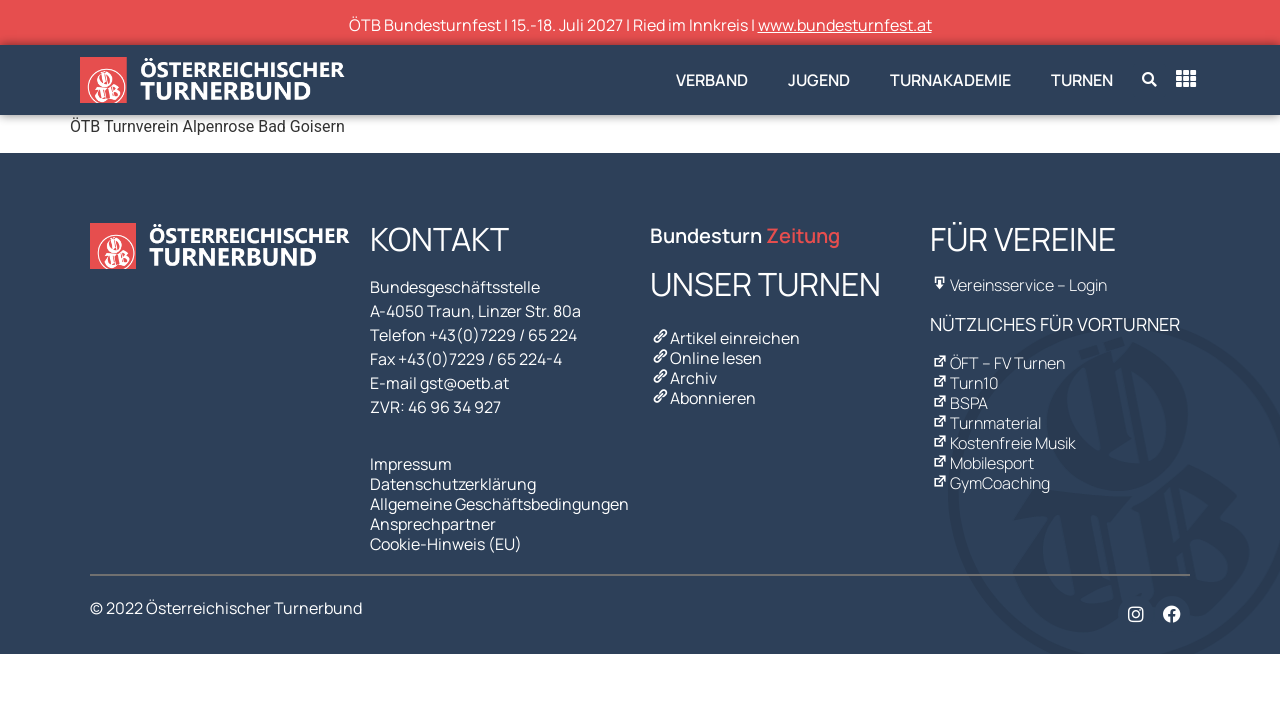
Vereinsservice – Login (1018, 285)
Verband (712, 80)
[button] (1149, 80)
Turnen (1082, 80)
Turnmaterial (985, 423)
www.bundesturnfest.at (845, 25)
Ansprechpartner (433, 524)
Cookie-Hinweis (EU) (446, 544)
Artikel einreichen (725, 338)
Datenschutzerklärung (453, 484)
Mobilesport (982, 463)
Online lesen (706, 358)
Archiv (683, 378)
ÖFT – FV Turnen (997, 363)
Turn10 (964, 383)
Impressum (411, 464)
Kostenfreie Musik (1003, 443)
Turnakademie (950, 80)
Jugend (819, 80)
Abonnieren (703, 398)
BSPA (959, 403)
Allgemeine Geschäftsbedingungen (499, 504)
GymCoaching (990, 483)
